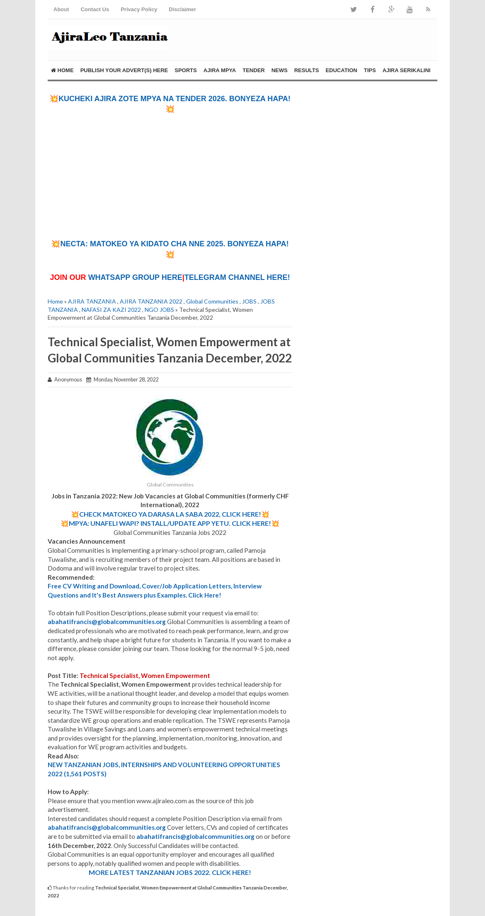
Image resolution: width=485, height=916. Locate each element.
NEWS (280, 70)
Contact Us (95, 9)
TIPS (370, 70)
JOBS (249, 301)
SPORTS (185, 70)
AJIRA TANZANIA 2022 (151, 301)
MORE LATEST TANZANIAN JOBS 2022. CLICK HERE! (170, 872)
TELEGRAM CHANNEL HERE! (237, 277)
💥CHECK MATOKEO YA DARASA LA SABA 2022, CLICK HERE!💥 (170, 514)
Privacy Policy (139, 9)
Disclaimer (182, 9)
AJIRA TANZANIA (92, 301)
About (61, 9)
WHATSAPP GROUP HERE (135, 277)
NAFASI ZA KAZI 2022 (111, 309)
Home (62, 70)
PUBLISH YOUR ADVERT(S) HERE (124, 70)
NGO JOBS (159, 309)
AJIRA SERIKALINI (407, 70)
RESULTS (306, 70)
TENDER (253, 70)
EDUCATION (341, 70)
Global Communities (212, 301)
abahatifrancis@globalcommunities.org (107, 621)
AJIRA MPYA (220, 70)
